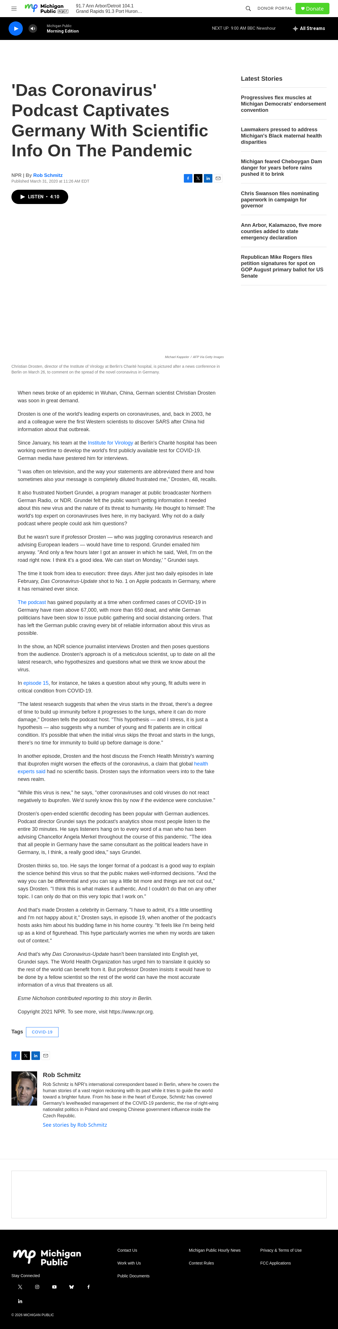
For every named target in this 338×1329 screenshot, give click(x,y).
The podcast (32, 602)
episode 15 (36, 683)
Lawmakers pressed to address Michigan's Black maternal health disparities (281, 136)
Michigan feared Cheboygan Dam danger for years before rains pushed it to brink (281, 168)
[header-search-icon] (248, 8)
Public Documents (133, 1276)
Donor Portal (275, 8)
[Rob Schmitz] (24, 1088)
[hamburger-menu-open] (14, 8)
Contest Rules (201, 1263)
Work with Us (129, 1263)
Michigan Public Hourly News (214, 1250)
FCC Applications (275, 1263)
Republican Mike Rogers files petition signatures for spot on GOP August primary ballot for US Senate (282, 266)
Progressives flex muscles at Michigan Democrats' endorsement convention (283, 104)
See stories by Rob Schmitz (75, 1124)
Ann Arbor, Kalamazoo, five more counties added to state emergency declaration (281, 231)
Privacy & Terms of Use (281, 1250)
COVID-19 (42, 1032)
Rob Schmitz (48, 175)
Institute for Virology (110, 443)
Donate (315, 9)
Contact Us (127, 1250)
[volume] (33, 28)
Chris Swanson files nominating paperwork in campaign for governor (280, 200)
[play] (15, 28)
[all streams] (309, 28)
